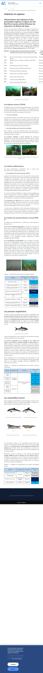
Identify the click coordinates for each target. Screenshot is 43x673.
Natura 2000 (22, 3)
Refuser (13, 670)
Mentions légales (21, 502)
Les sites (12, 8)
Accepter (13, 666)
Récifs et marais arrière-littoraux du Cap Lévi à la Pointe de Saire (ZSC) (21, 10)
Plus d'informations (17, 660)
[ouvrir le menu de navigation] (40, 3)
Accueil (5, 8)
